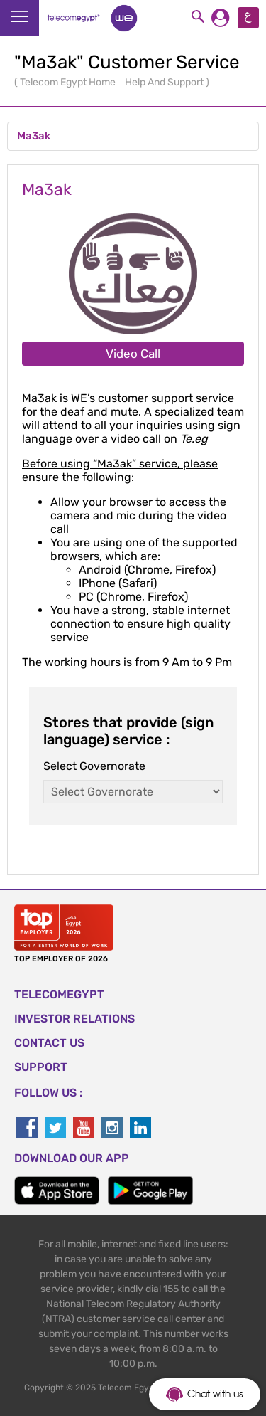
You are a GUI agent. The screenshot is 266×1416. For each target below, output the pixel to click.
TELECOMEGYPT (59, 994)
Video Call (133, 354)
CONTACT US (49, 1043)
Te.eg (194, 438)
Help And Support (165, 82)
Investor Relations (74, 1018)
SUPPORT (40, 1067)
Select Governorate (94, 766)
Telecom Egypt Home (69, 82)
